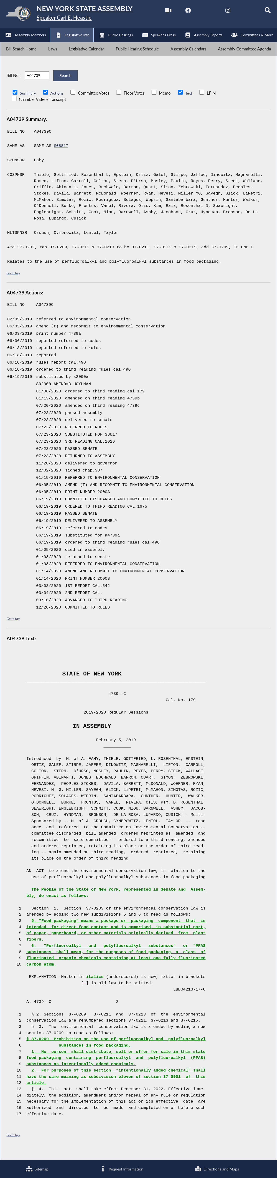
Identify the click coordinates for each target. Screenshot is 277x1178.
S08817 (61, 154)
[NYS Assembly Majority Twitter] (201, 11)
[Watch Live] (161, 11)
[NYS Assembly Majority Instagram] (221, 11)
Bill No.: (14, 82)
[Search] (262, 11)
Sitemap (37, 1168)
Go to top (13, 282)
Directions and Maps (217, 1168)
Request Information (121, 1168)
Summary (28, 101)
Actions (57, 101)
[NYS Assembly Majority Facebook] (181, 11)
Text (189, 101)
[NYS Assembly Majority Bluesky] (242, 11)
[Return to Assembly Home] (75, 15)
